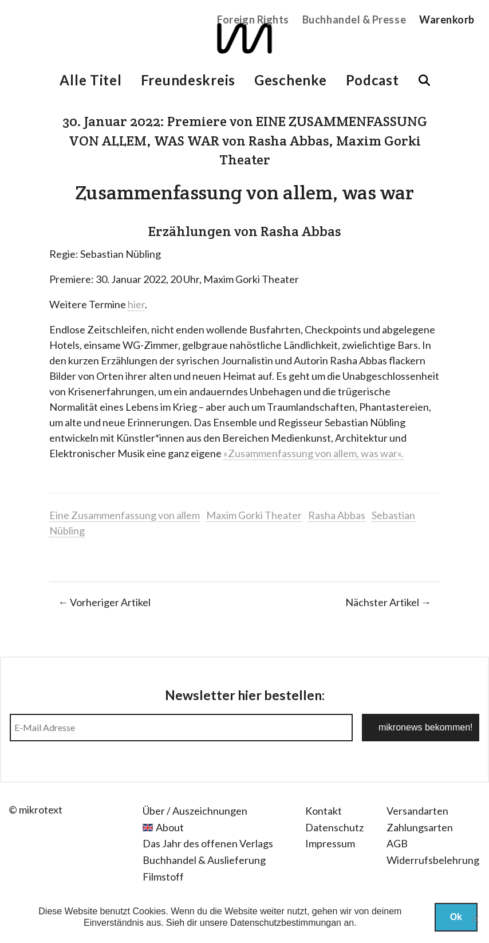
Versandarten (417, 810)
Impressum (330, 843)
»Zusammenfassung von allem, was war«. (313, 453)
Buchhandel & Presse (354, 19)
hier (136, 304)
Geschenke (290, 80)
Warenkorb (447, 19)
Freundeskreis (188, 80)
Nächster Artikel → (388, 602)
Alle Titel (90, 80)
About (170, 827)
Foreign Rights (253, 19)
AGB (397, 843)
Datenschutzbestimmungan (285, 923)
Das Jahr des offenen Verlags (208, 843)
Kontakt (323, 810)
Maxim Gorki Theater (254, 515)
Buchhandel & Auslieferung (204, 860)
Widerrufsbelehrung (433, 860)
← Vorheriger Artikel (104, 602)
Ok (456, 917)
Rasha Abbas (336, 515)
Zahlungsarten (420, 827)
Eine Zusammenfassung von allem (124, 515)
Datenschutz (334, 827)
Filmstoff (163, 876)
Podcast (372, 80)
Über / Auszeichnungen (195, 810)
